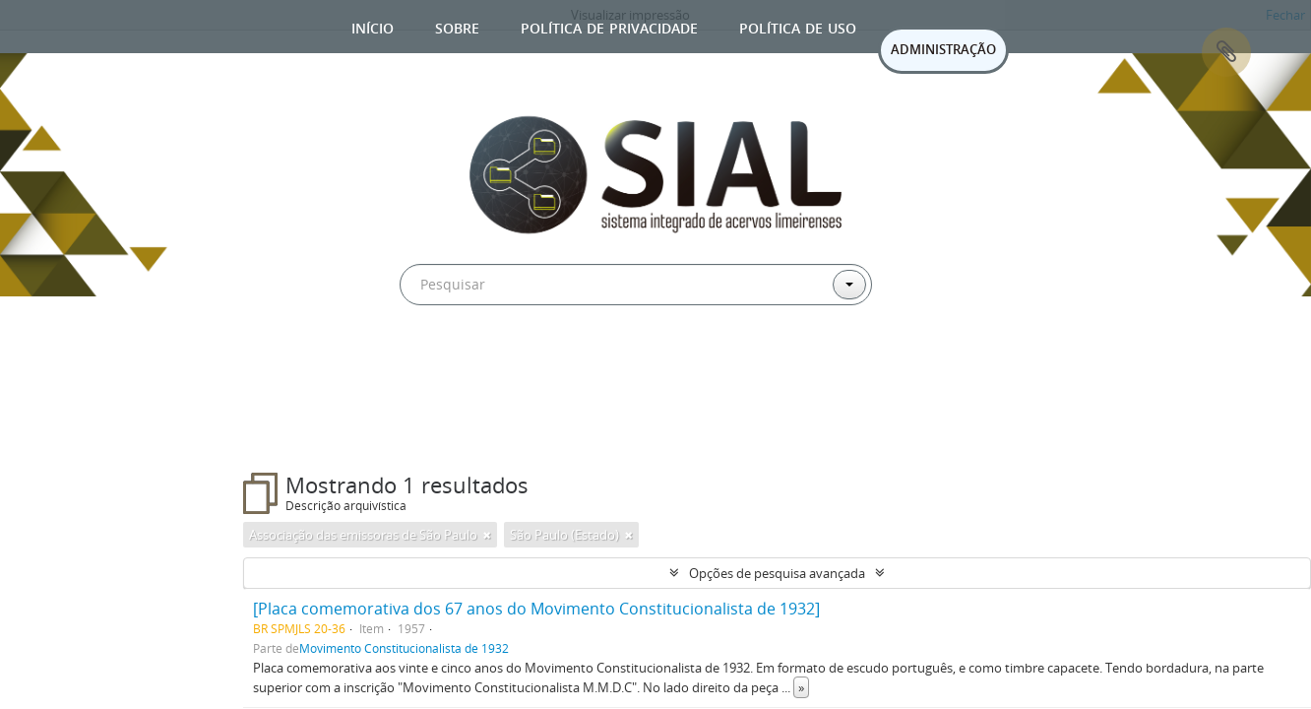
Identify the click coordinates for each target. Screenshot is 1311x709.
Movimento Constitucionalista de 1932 (404, 648)
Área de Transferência (1226, 52)
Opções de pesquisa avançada (777, 573)
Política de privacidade (609, 26)
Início (372, 26)
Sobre (457, 26)
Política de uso (797, 26)
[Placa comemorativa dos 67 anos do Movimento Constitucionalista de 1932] (536, 608)
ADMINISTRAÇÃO (943, 49)
